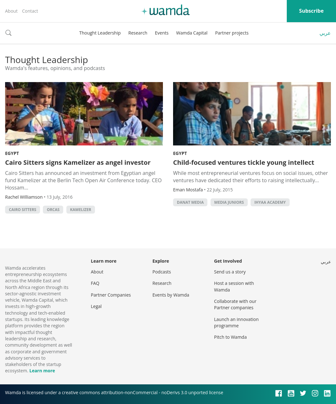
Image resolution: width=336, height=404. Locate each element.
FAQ (95, 283)
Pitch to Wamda (230, 337)
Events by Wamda (170, 295)
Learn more (42, 371)
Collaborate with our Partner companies (235, 304)
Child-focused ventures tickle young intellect (243, 162)
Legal (96, 306)
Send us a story (229, 272)
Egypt (12, 153)
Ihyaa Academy (270, 202)
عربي (325, 32)
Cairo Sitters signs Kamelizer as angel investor (78, 162)
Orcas (53, 209)
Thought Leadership (100, 33)
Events (162, 33)
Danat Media (190, 202)
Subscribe (311, 10)
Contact (30, 11)
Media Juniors (229, 202)
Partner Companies (111, 295)
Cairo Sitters (22, 209)
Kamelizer (80, 209)
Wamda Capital (192, 33)
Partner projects (231, 33)
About (11, 11)
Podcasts (161, 272)
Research (137, 33)
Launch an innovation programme (236, 322)
